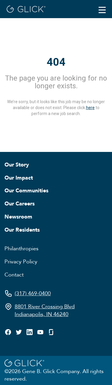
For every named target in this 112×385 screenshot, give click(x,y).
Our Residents (22, 229)
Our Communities (26, 190)
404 (56, 62)
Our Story (16, 164)
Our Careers (19, 203)
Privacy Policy (20, 261)
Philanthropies (21, 248)
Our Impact (18, 177)
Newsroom (18, 216)
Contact (14, 274)
